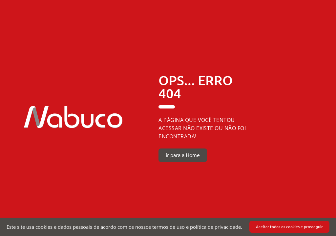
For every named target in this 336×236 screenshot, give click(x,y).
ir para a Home (183, 155)
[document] (168, 227)
